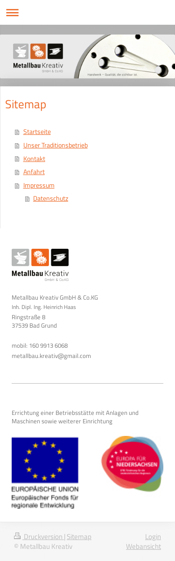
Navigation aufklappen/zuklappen (87, 12)
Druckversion (39, 536)
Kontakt (34, 159)
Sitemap (79, 536)
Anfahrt (34, 172)
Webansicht (143, 546)
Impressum (39, 185)
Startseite (37, 131)
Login (153, 536)
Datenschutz (50, 198)
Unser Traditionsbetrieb (55, 145)
